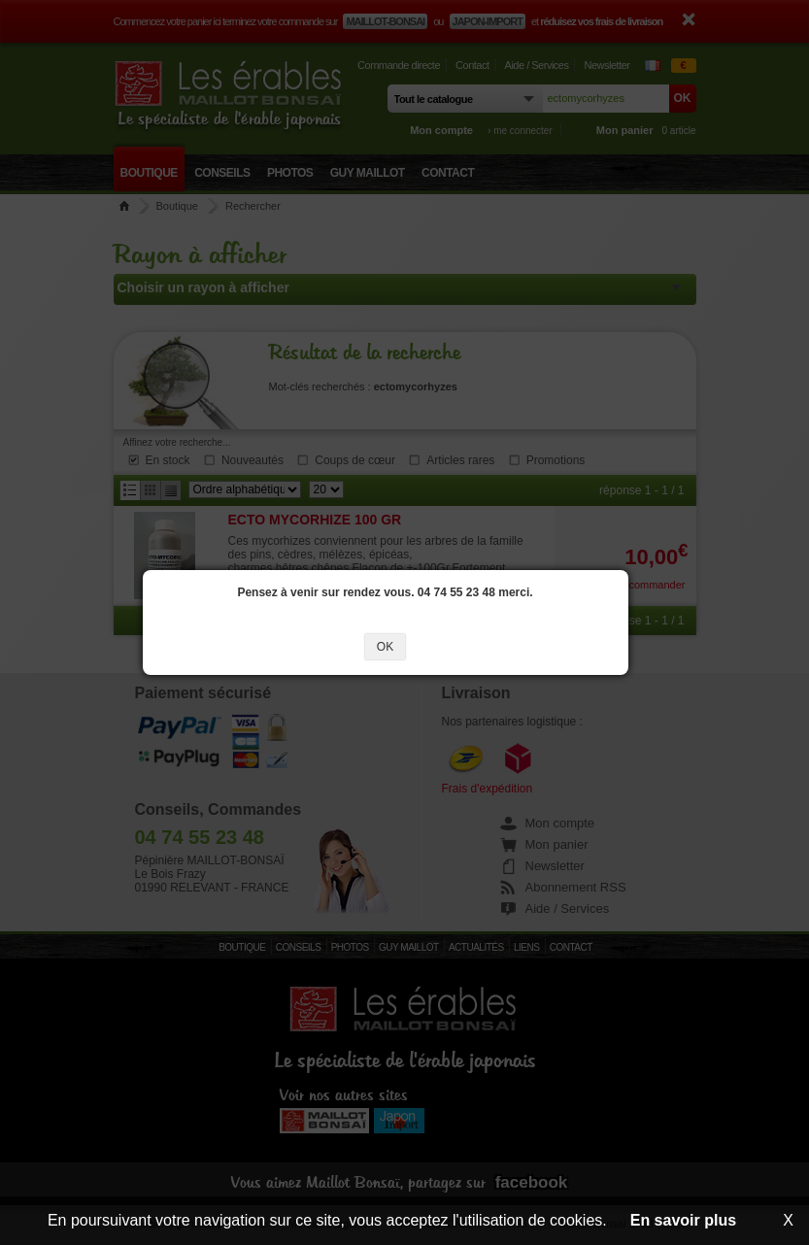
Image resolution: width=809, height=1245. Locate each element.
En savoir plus (683, 1220)
